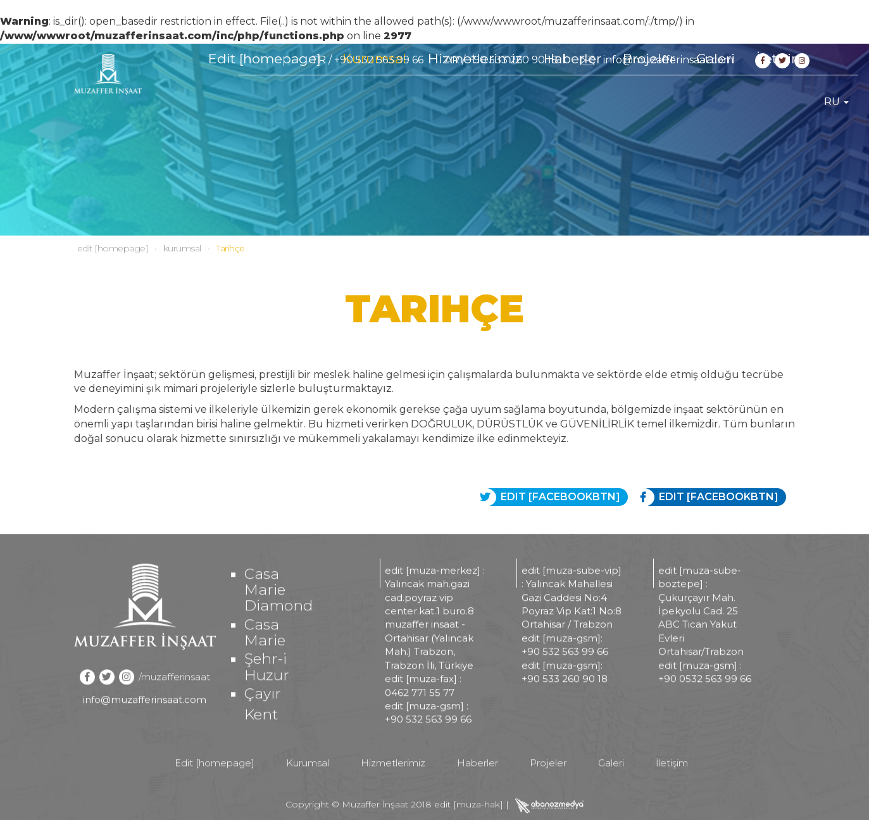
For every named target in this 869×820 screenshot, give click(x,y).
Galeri (715, 102)
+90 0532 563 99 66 (704, 709)
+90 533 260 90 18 (513, 60)
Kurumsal (374, 102)
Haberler (572, 102)
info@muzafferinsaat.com (668, 60)
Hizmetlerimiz (475, 102)
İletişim (780, 102)
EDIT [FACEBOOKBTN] (708, 497)
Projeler (649, 102)
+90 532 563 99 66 (378, 60)
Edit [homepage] (264, 102)
